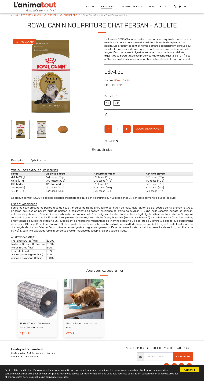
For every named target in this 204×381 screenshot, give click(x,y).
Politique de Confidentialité (25, 356)
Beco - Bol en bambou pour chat (82, 325)
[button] (174, 6)
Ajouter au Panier (148, 128)
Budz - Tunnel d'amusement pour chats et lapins (36, 325)
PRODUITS (26, 15)
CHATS (37, 15)
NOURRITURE (50, 15)
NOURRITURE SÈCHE (70, 15)
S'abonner (183, 356)
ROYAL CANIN (122, 80)
